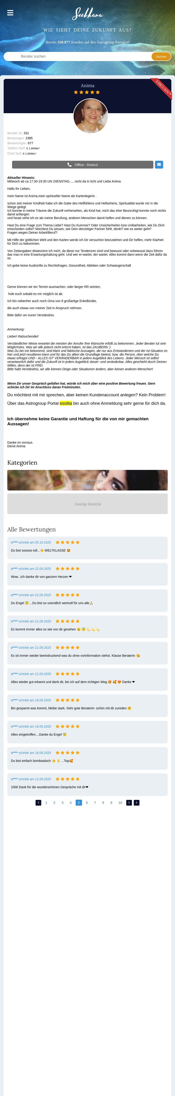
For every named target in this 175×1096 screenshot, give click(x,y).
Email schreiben (159, 165)
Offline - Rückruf (86, 165)
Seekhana (87, 13)
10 (120, 802)
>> (136, 803)
